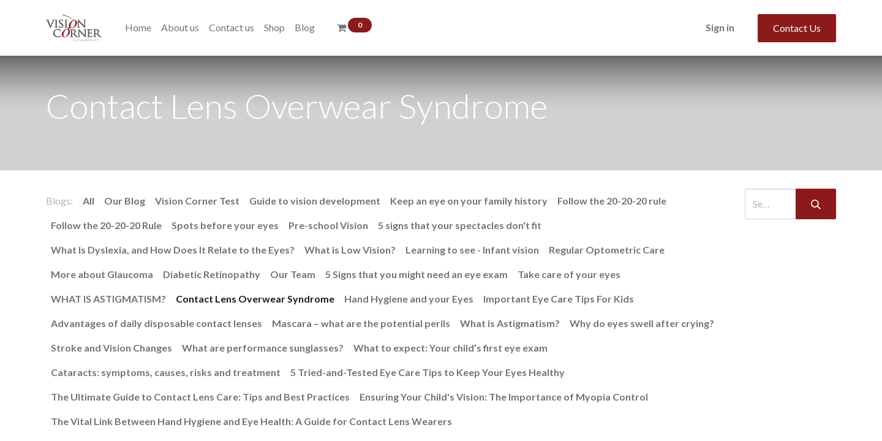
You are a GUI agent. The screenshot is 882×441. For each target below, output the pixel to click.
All (88, 200)
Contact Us (797, 28)
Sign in (720, 27)
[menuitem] (138, 27)
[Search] (816, 204)
